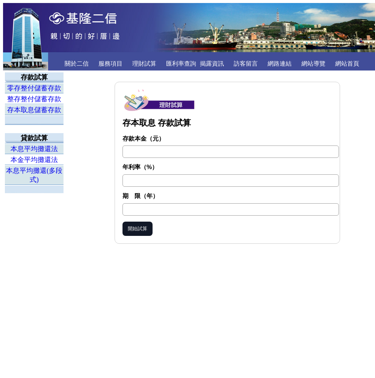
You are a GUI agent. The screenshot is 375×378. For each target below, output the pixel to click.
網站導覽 (313, 63)
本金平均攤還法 (34, 160)
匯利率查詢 (181, 63)
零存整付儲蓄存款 (34, 88)
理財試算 (144, 63)
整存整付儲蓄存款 (34, 99)
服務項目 (110, 63)
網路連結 (280, 63)
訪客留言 (246, 63)
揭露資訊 (212, 63)
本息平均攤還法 (34, 149)
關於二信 (77, 63)
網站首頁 (347, 63)
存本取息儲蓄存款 (34, 110)
